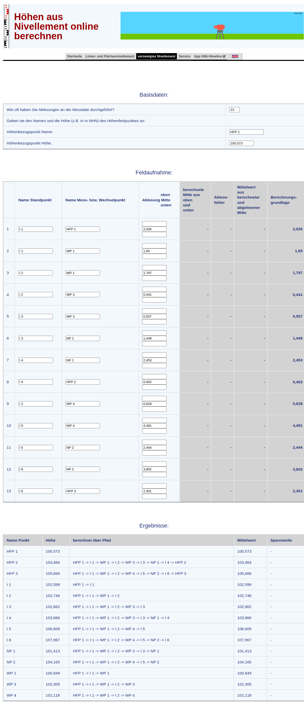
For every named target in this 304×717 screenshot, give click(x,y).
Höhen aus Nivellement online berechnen (56, 26)
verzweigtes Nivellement (156, 56)
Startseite (74, 56)
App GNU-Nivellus (210, 56)
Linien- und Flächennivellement (110, 56)
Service (185, 56)
